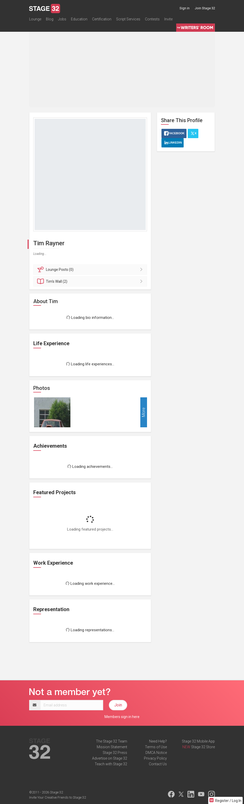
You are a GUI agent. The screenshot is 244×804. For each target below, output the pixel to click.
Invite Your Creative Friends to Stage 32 (57, 797)
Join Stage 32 (205, 8)
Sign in (185, 8)
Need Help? (158, 741)
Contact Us (158, 764)
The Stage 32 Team (111, 741)
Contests (152, 19)
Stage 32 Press (115, 753)
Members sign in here (122, 717)
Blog (49, 19)
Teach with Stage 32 (111, 764)
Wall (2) (91, 281)
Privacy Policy (155, 758)
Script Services (128, 19)
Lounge (35, 19)
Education (79, 19)
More (143, 412)
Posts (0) (91, 269)
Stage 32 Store (203, 747)
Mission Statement (112, 747)
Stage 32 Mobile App (198, 741)
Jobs (62, 19)
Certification (101, 19)
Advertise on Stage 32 (109, 758)
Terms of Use (156, 747)
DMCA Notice (156, 753)
